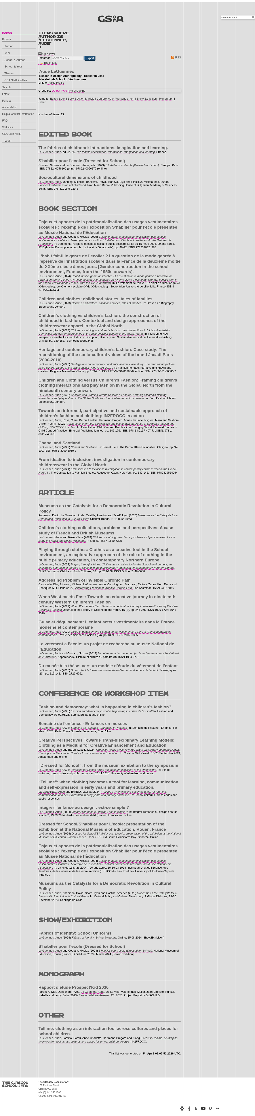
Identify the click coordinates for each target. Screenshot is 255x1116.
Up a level (46, 54)
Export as (44, 58)
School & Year (13, 66)
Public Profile (56, 82)
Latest (6, 94)
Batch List (47, 62)
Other (42, 102)
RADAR (7, 32)
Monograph (166, 98)
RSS (175, 57)
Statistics (7, 127)
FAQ (5, 120)
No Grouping (77, 90)
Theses (9, 73)
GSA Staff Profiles (15, 80)
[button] (90, 58)
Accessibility (9, 107)
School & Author (14, 60)
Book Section (76, 98)
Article (90, 98)
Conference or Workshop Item (115, 98)
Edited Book (57, 98)
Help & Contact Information (18, 114)
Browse (6, 39)
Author (8, 46)
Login (7, 140)
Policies (6, 100)
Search (6, 87)
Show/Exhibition (147, 98)
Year (7, 53)
